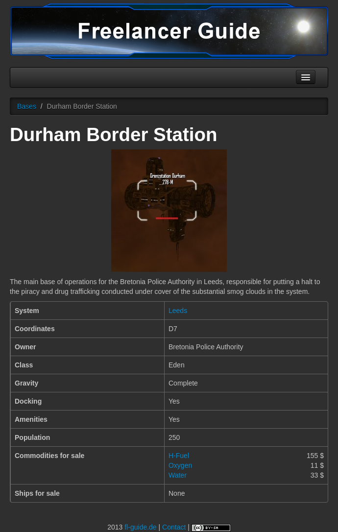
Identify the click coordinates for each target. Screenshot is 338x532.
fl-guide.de (140, 527)
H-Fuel (179, 455)
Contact (174, 527)
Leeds (178, 310)
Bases (26, 106)
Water (178, 475)
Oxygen (180, 465)
